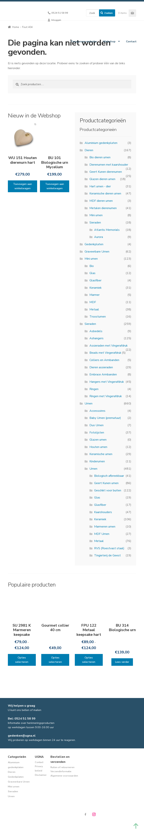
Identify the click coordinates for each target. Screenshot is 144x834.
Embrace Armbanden (103, 374)
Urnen (88, 403)
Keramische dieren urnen (105, 193)
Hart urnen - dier (100, 186)
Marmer (94, 295)
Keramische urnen (100, 454)
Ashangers (96, 338)
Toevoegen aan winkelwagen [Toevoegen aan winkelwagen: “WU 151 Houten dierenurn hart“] (22, 186)
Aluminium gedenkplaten (101, 143)
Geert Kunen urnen (106, 483)
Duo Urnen (96, 425)
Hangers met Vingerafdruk (106, 382)
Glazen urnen (97, 440)
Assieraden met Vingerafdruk (108, 346)
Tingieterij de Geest (107, 555)
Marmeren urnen (104, 527)
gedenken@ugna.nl (22, 736)
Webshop (109, 41)
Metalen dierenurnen (103, 208)
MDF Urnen (101, 534)
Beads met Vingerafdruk (105, 353)
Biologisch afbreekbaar (109, 476)
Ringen (93, 389)
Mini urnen (96, 215)
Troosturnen (97, 317)
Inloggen (56, 20)
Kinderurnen (97, 461)
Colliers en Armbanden (104, 360)
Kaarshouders (103, 512)
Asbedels (95, 331)
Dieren (89, 150)
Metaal (94, 309)
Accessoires (97, 411)
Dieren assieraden (101, 367)
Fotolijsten (96, 432)
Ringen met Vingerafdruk (105, 396)
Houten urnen (98, 447)
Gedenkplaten (94, 244)
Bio (91, 266)
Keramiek (95, 288)
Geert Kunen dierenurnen (105, 172)
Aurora (98, 237)
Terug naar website (84, 41)
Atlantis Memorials (107, 230)
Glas (92, 273)
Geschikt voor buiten (107, 490)
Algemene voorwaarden (64, 775)
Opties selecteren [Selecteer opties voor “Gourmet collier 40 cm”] (55, 660)
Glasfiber (95, 280)
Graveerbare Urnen (97, 252)
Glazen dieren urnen (102, 179)
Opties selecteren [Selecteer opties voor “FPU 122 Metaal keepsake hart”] (88, 660)
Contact (131, 41)
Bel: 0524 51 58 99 (21, 719)
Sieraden (95, 222)
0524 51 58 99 (59, 13)
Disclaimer (41, 775)
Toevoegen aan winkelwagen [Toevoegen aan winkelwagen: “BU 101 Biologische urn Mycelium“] (54, 186)
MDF (92, 302)
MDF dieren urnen (101, 201)
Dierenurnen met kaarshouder (108, 165)
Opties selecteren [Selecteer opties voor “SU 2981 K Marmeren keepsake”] (21, 660)
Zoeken (108, 13)
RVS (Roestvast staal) (109, 548)
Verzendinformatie (60, 771)
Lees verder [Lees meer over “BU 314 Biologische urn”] (122, 662)
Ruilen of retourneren (62, 767)
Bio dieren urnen (99, 157)
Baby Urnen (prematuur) (105, 418)
